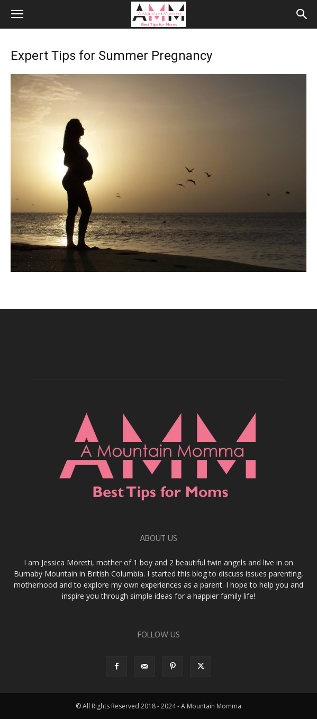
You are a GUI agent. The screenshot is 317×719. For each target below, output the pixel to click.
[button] (17, 14)
